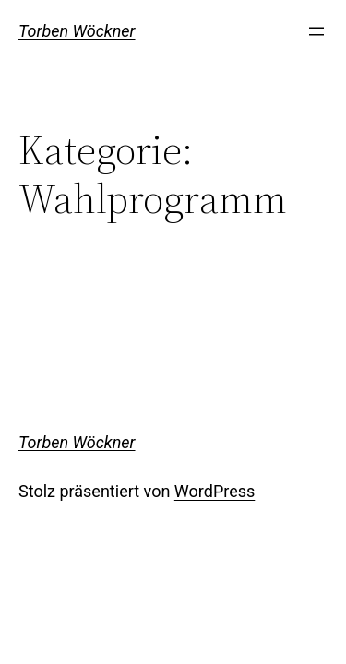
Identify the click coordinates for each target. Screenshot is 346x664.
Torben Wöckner (77, 31)
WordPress (214, 491)
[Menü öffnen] (316, 31)
